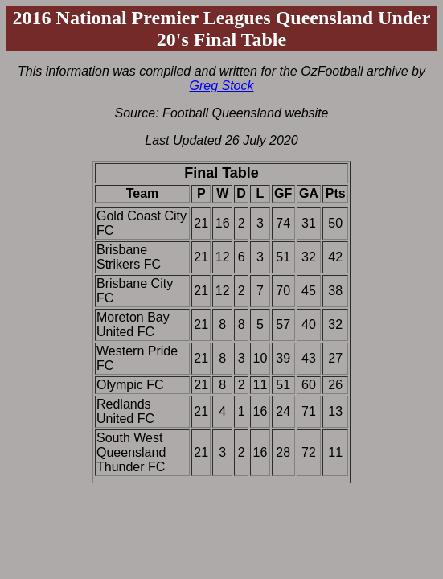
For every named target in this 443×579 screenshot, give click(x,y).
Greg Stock (221, 85)
